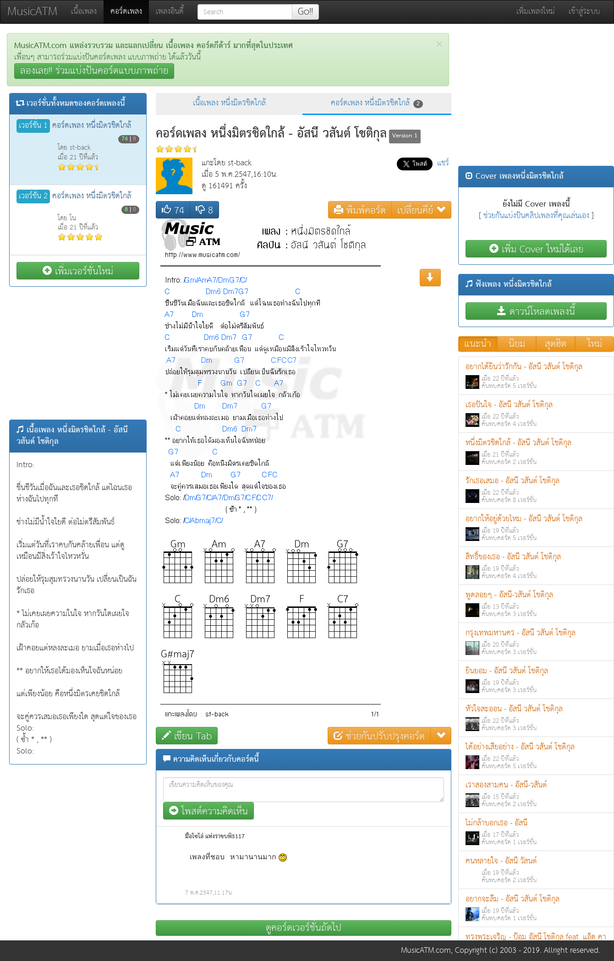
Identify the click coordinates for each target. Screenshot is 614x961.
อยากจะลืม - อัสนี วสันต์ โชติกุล (536, 908)
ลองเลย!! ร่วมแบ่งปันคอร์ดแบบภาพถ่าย (94, 71)
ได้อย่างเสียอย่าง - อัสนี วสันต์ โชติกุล (536, 756)
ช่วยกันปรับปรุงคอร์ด (379, 735)
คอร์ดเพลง (129, 11)
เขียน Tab (187, 735)
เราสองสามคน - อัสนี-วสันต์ (536, 794)
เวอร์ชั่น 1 (33, 126)
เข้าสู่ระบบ (584, 12)
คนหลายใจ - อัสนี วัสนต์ (536, 870)
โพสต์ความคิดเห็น (208, 811)
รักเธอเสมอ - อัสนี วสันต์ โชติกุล (536, 490)
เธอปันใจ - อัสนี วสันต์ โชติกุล (536, 414)
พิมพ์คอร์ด (360, 210)
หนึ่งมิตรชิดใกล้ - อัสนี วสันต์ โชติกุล (536, 452)
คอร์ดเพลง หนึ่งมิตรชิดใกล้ (377, 103)
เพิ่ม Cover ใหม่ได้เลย (536, 248)
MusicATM (32, 11)
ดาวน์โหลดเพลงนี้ (536, 311)
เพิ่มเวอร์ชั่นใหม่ (78, 270)
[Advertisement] (78, 353)
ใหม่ (594, 344)
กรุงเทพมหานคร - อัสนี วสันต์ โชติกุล (536, 642)
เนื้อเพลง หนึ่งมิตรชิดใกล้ (229, 103)
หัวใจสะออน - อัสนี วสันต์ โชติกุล (536, 718)
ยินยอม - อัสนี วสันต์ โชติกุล (536, 680)
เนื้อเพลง (84, 12)
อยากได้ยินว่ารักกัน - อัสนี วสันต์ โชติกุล (536, 376)
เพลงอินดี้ (170, 12)
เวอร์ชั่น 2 (33, 196)
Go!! (305, 12)
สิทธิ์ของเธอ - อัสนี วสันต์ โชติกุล (536, 566)
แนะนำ (477, 344)
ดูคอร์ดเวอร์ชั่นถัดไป (303, 928)
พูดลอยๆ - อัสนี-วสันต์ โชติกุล (536, 604)
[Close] (439, 44)
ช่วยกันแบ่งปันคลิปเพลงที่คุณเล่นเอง (536, 216)
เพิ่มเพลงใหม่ (535, 12)
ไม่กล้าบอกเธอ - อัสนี (536, 832)
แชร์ (443, 163)
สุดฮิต (555, 344)
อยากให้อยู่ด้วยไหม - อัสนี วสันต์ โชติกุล (536, 528)
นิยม (517, 344)
